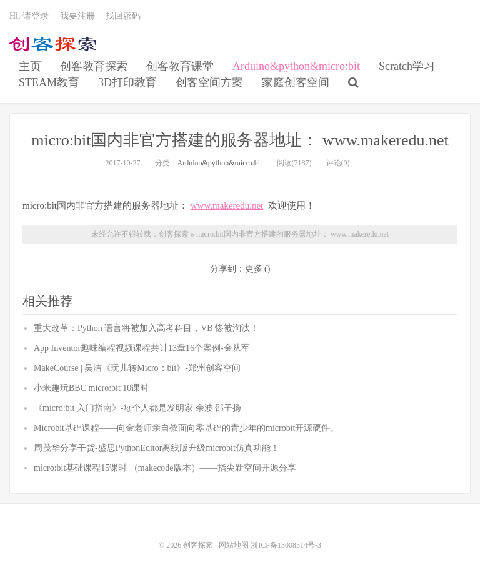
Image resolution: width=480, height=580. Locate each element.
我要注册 (77, 16)
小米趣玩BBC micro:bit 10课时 (91, 388)
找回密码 (123, 16)
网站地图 (234, 545)
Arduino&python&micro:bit (296, 66)
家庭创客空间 (295, 82)
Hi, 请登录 (29, 16)
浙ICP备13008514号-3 (286, 545)
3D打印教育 (127, 82)
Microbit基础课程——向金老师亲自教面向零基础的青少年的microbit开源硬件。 (186, 428)
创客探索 (53, 44)
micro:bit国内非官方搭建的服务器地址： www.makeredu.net (240, 140)
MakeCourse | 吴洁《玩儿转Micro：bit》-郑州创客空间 (137, 368)
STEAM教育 (49, 82)
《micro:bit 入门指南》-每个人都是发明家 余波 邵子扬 (138, 408)
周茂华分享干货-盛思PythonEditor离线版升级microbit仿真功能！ (156, 448)
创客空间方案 (209, 82)
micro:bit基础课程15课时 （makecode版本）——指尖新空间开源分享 (165, 468)
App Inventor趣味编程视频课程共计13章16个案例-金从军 (142, 348)
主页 (30, 66)
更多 (253, 268)
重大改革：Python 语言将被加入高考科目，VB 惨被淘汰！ (146, 328)
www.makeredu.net (227, 205)
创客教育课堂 (180, 66)
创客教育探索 (94, 66)
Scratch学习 (407, 66)
